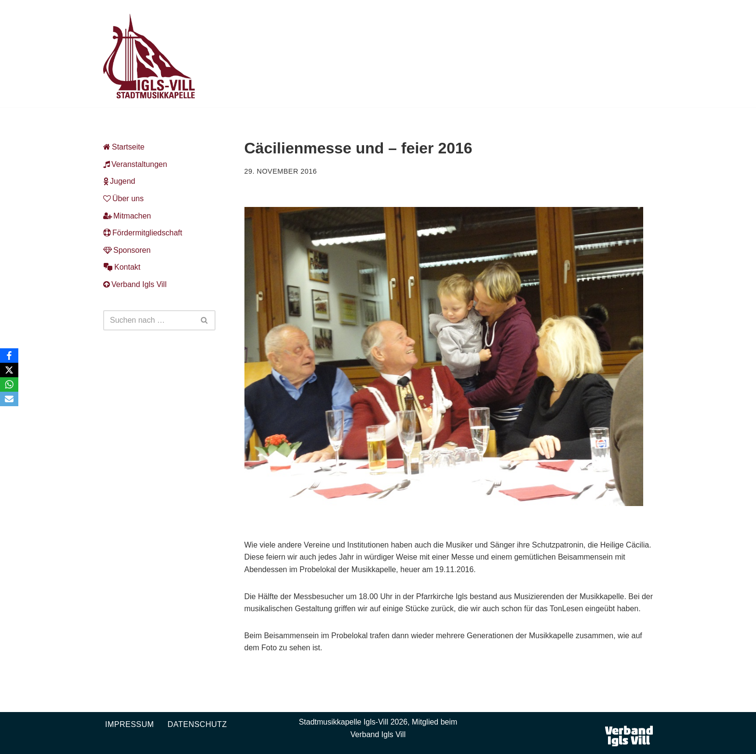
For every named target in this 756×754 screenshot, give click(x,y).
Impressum (129, 724)
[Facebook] (9, 355)
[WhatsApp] (9, 384)
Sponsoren (126, 250)
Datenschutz (197, 724)
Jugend (119, 181)
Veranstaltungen (135, 164)
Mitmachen (127, 216)
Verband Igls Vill (134, 284)
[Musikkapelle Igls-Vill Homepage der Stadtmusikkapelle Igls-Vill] (149, 56)
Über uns (123, 198)
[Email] (9, 399)
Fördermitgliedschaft (142, 233)
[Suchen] (148, 320)
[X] (9, 370)
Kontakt (121, 267)
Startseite (124, 147)
